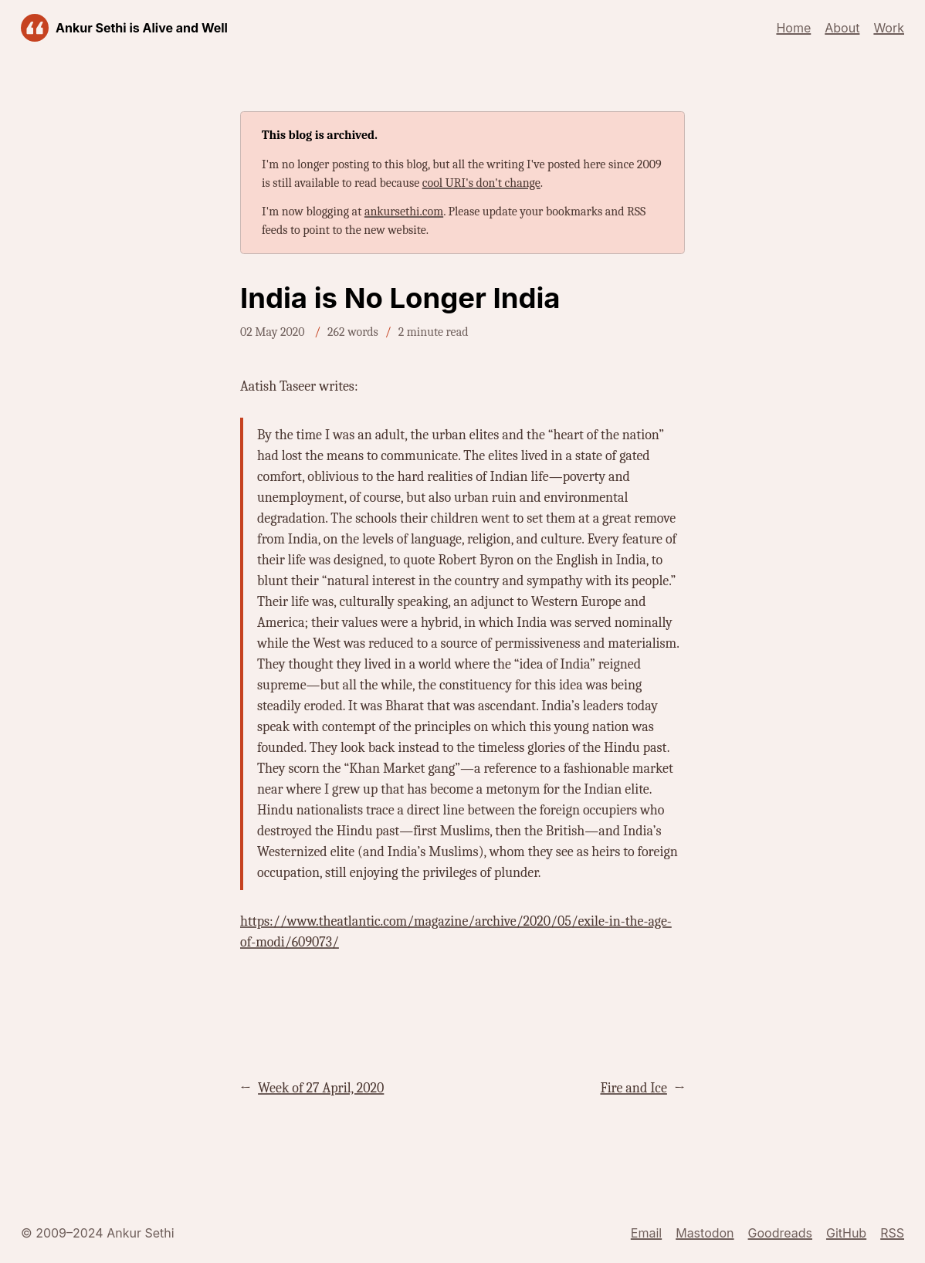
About (842, 28)
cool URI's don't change (481, 183)
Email (646, 1233)
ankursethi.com (403, 211)
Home (793, 28)
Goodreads (780, 1233)
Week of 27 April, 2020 (321, 1088)
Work (888, 28)
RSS (892, 1233)
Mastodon (705, 1233)
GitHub (846, 1233)
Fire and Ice (633, 1088)
